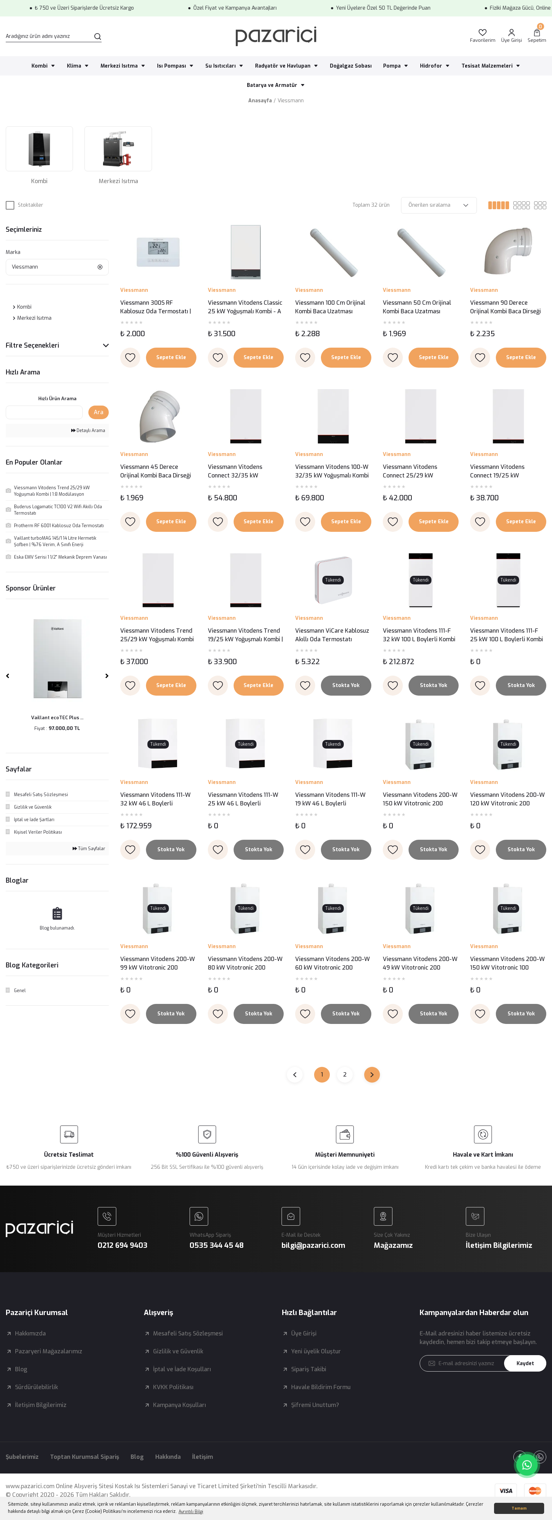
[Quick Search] (44, 412)
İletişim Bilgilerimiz (41, 1405)
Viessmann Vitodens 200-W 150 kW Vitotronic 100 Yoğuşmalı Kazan (507, 963)
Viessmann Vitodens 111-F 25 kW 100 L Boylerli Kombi (506, 635)
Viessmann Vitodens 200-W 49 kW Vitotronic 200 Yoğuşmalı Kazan (420, 963)
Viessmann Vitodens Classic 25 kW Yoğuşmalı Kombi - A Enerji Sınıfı (245, 307)
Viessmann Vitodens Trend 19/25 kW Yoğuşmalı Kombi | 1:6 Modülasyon (245, 635)
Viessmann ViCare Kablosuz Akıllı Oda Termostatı (332, 635)
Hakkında (168, 1457)
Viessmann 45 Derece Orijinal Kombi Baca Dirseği (155, 471)
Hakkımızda (30, 1333)
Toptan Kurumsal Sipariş (84, 1457)
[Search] (54, 36)
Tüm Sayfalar (89, 849)
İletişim (202, 1457)
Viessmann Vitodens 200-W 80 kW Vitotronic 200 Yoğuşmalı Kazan (245, 963)
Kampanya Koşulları (179, 1405)
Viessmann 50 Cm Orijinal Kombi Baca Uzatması (417, 307)
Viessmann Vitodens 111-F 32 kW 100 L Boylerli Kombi (419, 635)
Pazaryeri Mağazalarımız (48, 1351)
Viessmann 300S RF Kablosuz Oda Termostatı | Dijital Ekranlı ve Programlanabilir (155, 307)
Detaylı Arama (88, 430)
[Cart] (537, 36)
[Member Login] (511, 36)
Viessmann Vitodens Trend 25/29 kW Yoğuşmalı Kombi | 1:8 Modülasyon (157, 635)
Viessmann (291, 100)
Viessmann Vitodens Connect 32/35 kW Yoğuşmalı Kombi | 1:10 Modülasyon (237, 471)
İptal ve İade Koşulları (182, 1369)
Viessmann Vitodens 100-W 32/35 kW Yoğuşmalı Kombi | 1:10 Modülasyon (332, 471)
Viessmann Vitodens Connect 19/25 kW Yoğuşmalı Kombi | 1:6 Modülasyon (498, 471)
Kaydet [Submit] (525, 1363)
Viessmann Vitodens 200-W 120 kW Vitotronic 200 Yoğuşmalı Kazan (507, 799)
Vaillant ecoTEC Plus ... (57, 718)
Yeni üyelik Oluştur (316, 1351)
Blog (21, 1369)
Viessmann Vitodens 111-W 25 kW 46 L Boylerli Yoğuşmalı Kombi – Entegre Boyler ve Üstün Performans (244, 799)
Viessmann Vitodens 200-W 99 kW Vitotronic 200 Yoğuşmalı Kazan (157, 963)
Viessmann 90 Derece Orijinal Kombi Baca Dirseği (505, 307)
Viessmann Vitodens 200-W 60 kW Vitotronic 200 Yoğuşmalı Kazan (332, 963)
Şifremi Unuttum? (315, 1405)
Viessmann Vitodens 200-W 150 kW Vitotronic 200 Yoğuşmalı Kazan (420, 799)
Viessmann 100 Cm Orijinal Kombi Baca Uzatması (330, 307)
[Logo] (276, 36)
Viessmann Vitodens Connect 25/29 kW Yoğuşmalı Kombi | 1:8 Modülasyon (411, 471)
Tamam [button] (519, 1508)
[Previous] (7, 676)
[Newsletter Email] (483, 1363)
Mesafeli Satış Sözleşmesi (188, 1333)
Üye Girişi (304, 1333)
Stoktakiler (30, 205)
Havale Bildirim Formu (321, 1387)
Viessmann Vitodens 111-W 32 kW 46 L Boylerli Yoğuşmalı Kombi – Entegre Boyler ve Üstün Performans (156, 799)
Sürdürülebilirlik (36, 1387)
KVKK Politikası (173, 1387)
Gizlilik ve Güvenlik (178, 1351)
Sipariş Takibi (308, 1369)
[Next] (107, 676)
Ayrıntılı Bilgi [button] (191, 1512)
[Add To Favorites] (130, 358)
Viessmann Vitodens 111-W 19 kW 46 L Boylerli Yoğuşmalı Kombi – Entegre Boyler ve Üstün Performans (331, 799)
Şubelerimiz (22, 1457)
